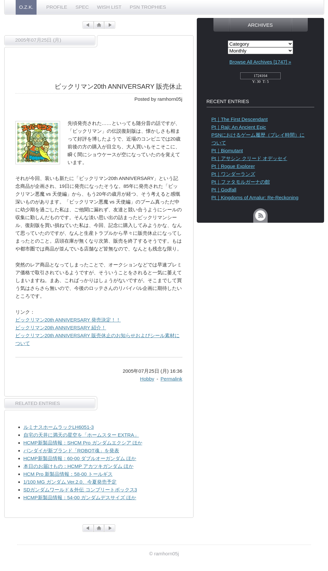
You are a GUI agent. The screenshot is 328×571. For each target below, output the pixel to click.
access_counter (260, 77)
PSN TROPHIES (148, 7)
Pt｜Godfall (224, 189)
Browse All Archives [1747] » (260, 62)
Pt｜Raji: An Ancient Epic (238, 127)
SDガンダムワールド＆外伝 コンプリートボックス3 (80, 489)
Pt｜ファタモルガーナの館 (240, 182)
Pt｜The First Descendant (239, 119)
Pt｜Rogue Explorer (233, 166)
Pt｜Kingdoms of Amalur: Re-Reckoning (255, 197)
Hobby (147, 379)
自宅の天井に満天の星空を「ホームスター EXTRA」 (81, 435)
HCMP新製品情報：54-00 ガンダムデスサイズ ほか (79, 497)
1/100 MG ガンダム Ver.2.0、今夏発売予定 (70, 482)
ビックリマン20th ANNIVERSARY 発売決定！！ (68, 320)
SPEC (82, 7)
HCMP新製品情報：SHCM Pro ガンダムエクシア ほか (82, 442)
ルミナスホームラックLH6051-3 (58, 427)
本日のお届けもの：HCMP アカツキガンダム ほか (78, 466)
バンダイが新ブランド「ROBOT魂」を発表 (71, 450)
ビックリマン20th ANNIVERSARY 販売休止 (118, 86)
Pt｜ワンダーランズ (233, 174)
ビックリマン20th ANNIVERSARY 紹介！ (60, 327)
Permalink (171, 379)
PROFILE (56, 7)
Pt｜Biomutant (227, 150)
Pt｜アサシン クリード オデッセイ (249, 158)
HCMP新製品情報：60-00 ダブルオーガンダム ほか (79, 458)
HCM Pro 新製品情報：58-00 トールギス (68, 474)
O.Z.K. (26, 7)
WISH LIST (109, 7)
